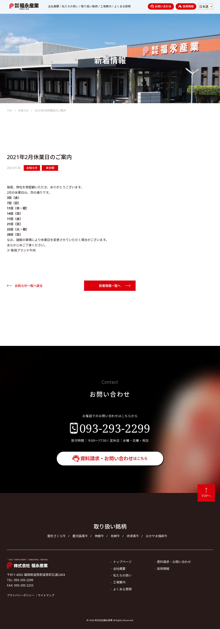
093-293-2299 (114, 428)
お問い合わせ (160, 6)
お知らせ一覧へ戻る (29, 286)
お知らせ (23, 110)
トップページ (122, 562)
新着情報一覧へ (110, 286)
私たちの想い (70, 6)
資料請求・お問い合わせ (114, 458)
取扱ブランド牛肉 (23, 250)
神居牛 (99, 536)
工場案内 (105, 6)
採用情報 (186, 6)
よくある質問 (122, 6)
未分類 (50, 168)
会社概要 (53, 6)
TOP (9, 110)
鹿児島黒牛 (80, 536)
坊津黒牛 (133, 536)
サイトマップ (46, 595)
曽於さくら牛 (56, 536)
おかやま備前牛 (156, 536)
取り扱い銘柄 (89, 6)
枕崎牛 (115, 536)
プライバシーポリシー (20, 595)
